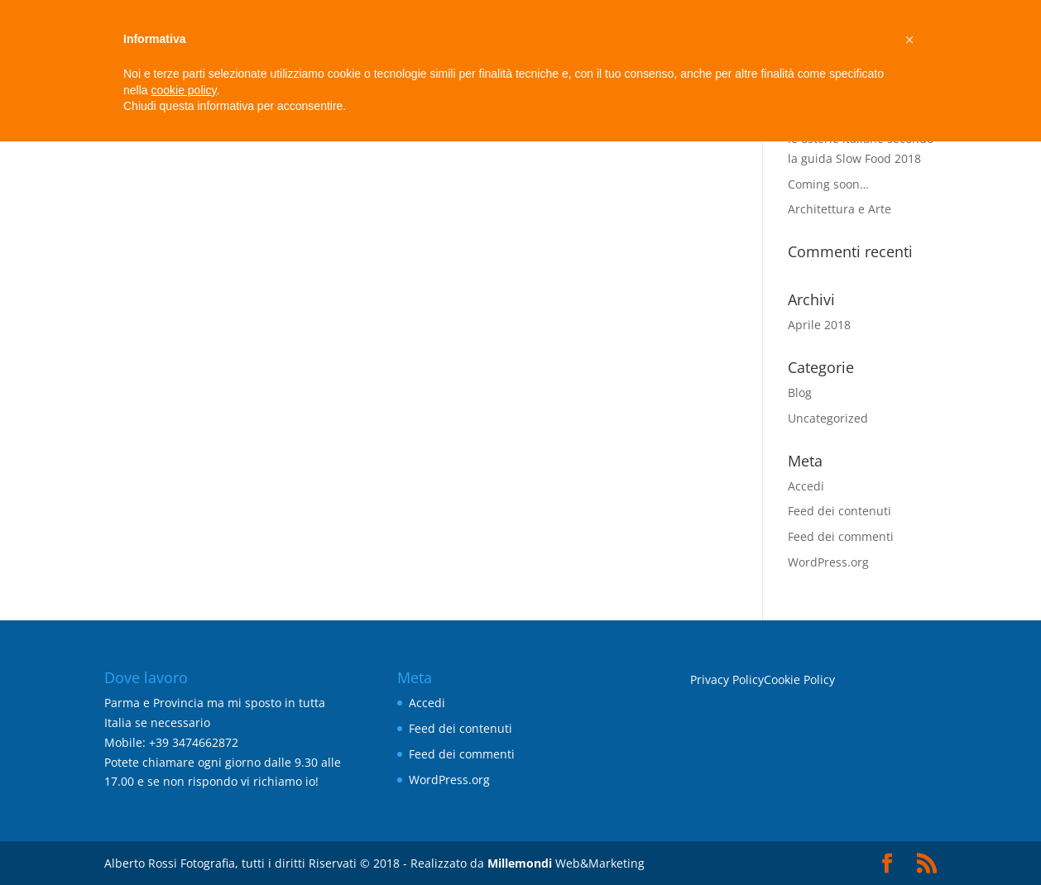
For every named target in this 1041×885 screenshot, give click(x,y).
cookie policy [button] (183, 90)
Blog (800, 392)
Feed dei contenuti (839, 511)
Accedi (806, 486)
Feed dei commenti (841, 536)
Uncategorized (828, 418)
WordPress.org (828, 562)
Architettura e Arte (839, 209)
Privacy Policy (727, 679)
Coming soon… (828, 184)
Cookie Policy (799, 679)
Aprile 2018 (819, 324)
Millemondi (519, 863)
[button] (909, 39)
